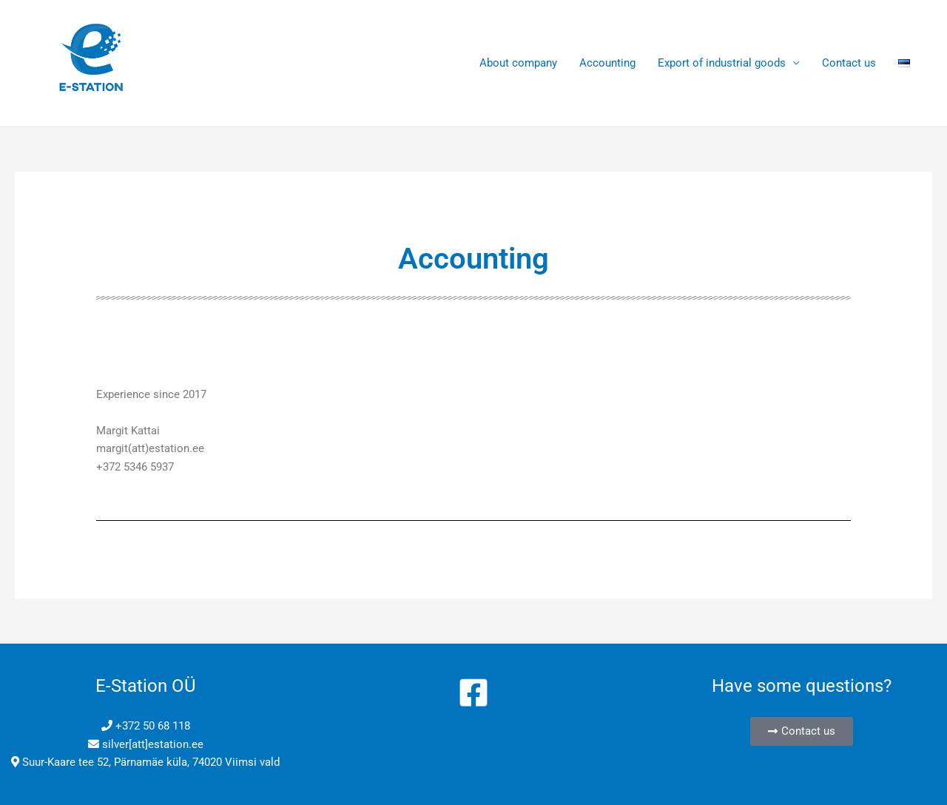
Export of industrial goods (722, 63)
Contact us (849, 63)
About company (518, 63)
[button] (801, 731)
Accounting (607, 63)
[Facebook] (473, 692)
